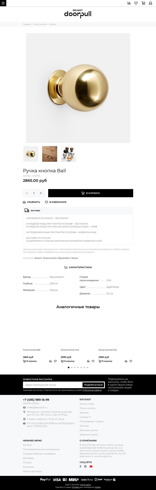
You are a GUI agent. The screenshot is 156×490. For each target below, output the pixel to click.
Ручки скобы (87, 403)
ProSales (75, 487)
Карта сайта (85, 485)
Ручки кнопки (50, 258)
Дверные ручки (89, 434)
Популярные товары (92, 421)
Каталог (38, 258)
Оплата (27, 462)
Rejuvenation (64, 258)
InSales (98, 487)
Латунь (74, 258)
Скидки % (85, 417)
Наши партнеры (32, 471)
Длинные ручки (89, 430)
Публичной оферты (92, 390)
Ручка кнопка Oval (70, 350)
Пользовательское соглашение (41, 449)
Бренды (84, 425)
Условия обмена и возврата (39, 453)
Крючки (84, 412)
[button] (68, 367)
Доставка (28, 458)
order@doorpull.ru (37, 407)
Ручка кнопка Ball (31, 350)
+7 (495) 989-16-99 (36, 400)
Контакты (28, 467)
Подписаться (93, 384)
